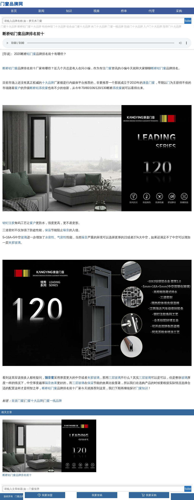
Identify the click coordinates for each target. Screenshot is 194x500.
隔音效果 (51, 383)
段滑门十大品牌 (172, 26)
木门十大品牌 (99, 26)
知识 (69, 10)
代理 (152, 10)
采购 (179, 10)
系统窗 (117, 88)
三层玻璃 (115, 377)
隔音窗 (49, 377)
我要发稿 (97, 495)
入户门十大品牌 (152, 26)
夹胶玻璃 (15, 242)
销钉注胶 (8, 223)
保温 (48, 230)
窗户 (18, 88)
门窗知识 (142, 388)
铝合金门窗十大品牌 (78, 26)
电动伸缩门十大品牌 (54, 26)
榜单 (124, 10)
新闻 (41, 10)
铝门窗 (31, 53)
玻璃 (24, 237)
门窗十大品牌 (9, 26)
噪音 (66, 230)
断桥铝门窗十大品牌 (29, 26)
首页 (14, 10)
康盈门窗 (149, 82)
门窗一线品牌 (116, 26)
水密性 (49, 237)
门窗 (109, 68)
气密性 (61, 237)
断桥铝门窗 (10, 68)
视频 (96, 10)
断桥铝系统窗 (39, 88)
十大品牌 (48, 82)
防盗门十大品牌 (133, 26)
